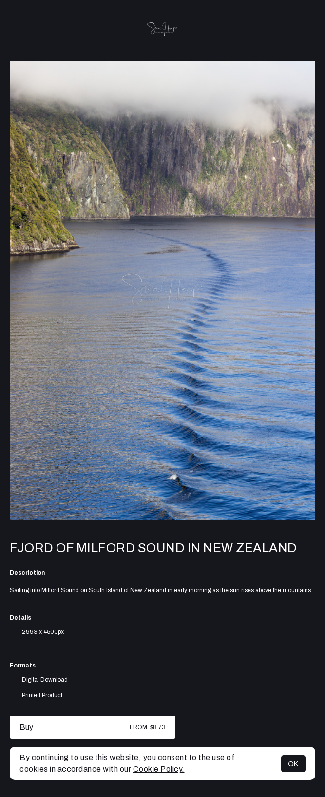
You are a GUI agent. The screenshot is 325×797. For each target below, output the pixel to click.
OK (293, 764)
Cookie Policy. (159, 769)
